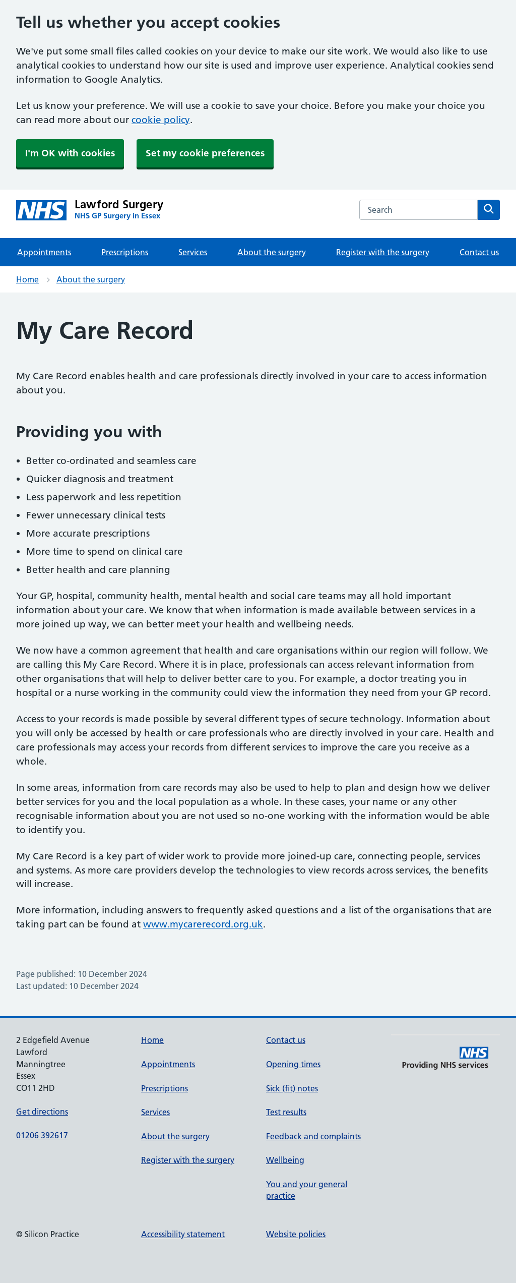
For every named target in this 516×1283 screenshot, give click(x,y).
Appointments (44, 252)
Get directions (42, 1111)
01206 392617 (42, 1135)
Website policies (296, 1234)
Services (192, 252)
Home (27, 279)
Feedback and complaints (313, 1136)
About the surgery (271, 252)
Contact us (479, 252)
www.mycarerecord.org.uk (203, 924)
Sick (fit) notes (292, 1088)
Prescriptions (124, 252)
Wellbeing (285, 1160)
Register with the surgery (382, 252)
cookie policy (161, 120)
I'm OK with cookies (70, 153)
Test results (286, 1112)
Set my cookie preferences (205, 153)
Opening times (293, 1064)
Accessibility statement (183, 1234)
